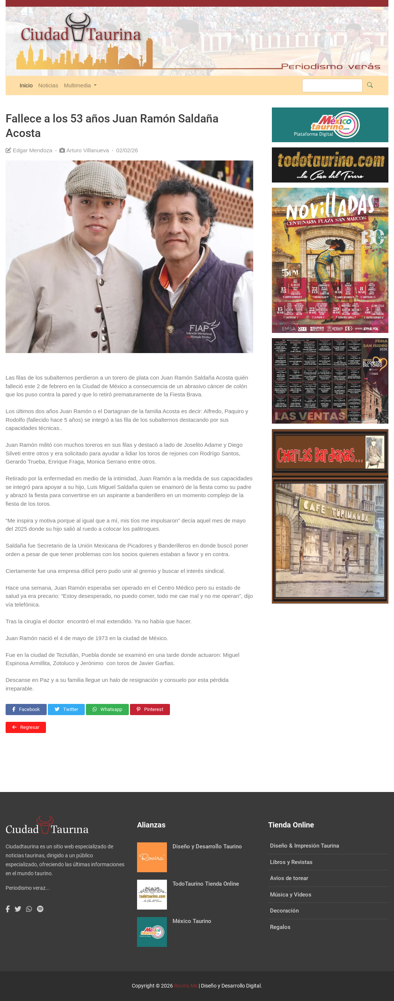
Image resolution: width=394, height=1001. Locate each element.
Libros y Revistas (291, 862)
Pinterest (150, 709)
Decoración (284, 910)
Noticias (48, 85)
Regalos (280, 927)
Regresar (25, 727)
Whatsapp (107, 709)
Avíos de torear (289, 878)
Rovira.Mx (186, 986)
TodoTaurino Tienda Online (206, 883)
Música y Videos (290, 894)
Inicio (26, 85)
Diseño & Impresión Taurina (304, 845)
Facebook (26, 709)
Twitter (66, 709)
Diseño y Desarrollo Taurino (207, 846)
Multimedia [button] (78, 85)
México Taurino (192, 921)
